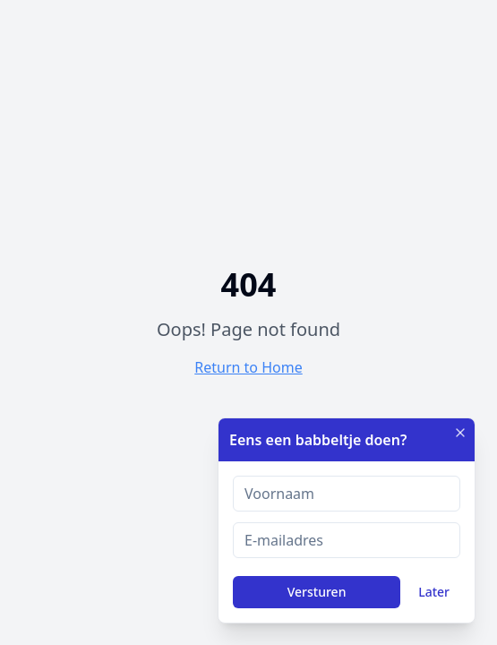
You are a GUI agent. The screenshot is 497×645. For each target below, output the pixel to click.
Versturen (317, 591)
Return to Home (248, 367)
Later (434, 591)
